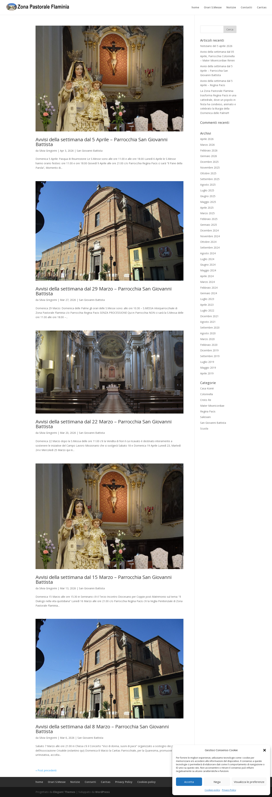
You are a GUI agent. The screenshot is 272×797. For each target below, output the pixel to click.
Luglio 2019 (207, 362)
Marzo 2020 (207, 339)
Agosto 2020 (208, 333)
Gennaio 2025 (208, 224)
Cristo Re (205, 400)
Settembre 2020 (210, 327)
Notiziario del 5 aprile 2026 (216, 46)
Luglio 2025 (207, 190)
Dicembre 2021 (209, 316)
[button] (264, 750)
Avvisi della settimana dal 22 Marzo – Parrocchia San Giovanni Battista (104, 424)
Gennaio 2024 (208, 293)
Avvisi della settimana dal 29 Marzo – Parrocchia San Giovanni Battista (104, 291)
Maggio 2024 (208, 270)
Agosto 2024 (208, 253)
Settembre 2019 (210, 356)
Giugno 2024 (207, 264)
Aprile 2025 (207, 207)
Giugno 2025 (207, 196)
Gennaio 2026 (208, 156)
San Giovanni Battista (90, 150)
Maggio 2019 (208, 367)
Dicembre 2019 (209, 350)
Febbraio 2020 (208, 345)
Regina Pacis (207, 411)
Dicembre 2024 (209, 230)
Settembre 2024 (210, 247)
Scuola (204, 428)
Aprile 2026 (207, 139)
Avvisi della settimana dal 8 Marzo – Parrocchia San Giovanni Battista (102, 729)
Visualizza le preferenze (249, 782)
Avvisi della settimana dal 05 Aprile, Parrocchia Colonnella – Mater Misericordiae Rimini (217, 56)
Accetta (189, 782)
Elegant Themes (64, 792)
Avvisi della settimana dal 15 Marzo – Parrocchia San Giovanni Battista (104, 579)
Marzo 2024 (207, 282)
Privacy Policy (229, 790)
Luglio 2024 (207, 259)
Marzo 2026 (207, 144)
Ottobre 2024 (208, 242)
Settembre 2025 (210, 179)
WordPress (102, 792)
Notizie (231, 7)
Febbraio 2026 (208, 150)
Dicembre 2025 (209, 162)
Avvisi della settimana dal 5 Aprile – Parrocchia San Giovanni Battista (101, 142)
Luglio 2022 (207, 310)
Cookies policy (212, 790)
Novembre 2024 (210, 236)
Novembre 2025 (210, 167)
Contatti (246, 7)
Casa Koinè (207, 388)
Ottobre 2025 (208, 173)
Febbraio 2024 (208, 287)
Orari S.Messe (213, 7)
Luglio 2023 (207, 299)
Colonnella (206, 394)
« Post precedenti (46, 770)
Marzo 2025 (207, 213)
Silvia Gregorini (48, 150)
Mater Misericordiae (212, 405)
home (195, 7)
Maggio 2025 (208, 202)
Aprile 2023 (207, 304)
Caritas (261, 7)
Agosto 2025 (208, 184)
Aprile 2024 (207, 276)
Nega (217, 782)
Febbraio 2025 (208, 219)
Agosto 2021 (208, 322)
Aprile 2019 (207, 373)
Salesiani (205, 417)
